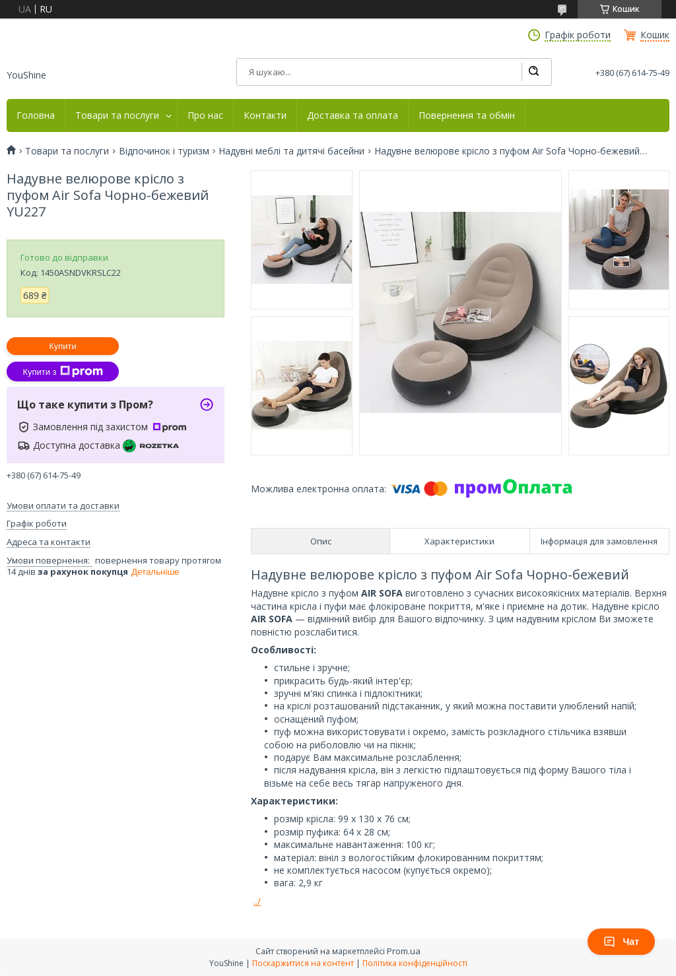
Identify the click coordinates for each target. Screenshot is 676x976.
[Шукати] (533, 72)
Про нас (205, 115)
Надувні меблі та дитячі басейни (291, 151)
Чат (621, 942)
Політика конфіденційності (414, 963)
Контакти (265, 115)
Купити (63, 346)
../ (257, 901)
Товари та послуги (117, 115)
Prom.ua (404, 951)
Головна (36, 115)
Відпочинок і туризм (164, 151)
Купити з (62, 371)
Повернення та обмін (467, 115)
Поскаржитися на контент (303, 963)
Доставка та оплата (352, 115)
